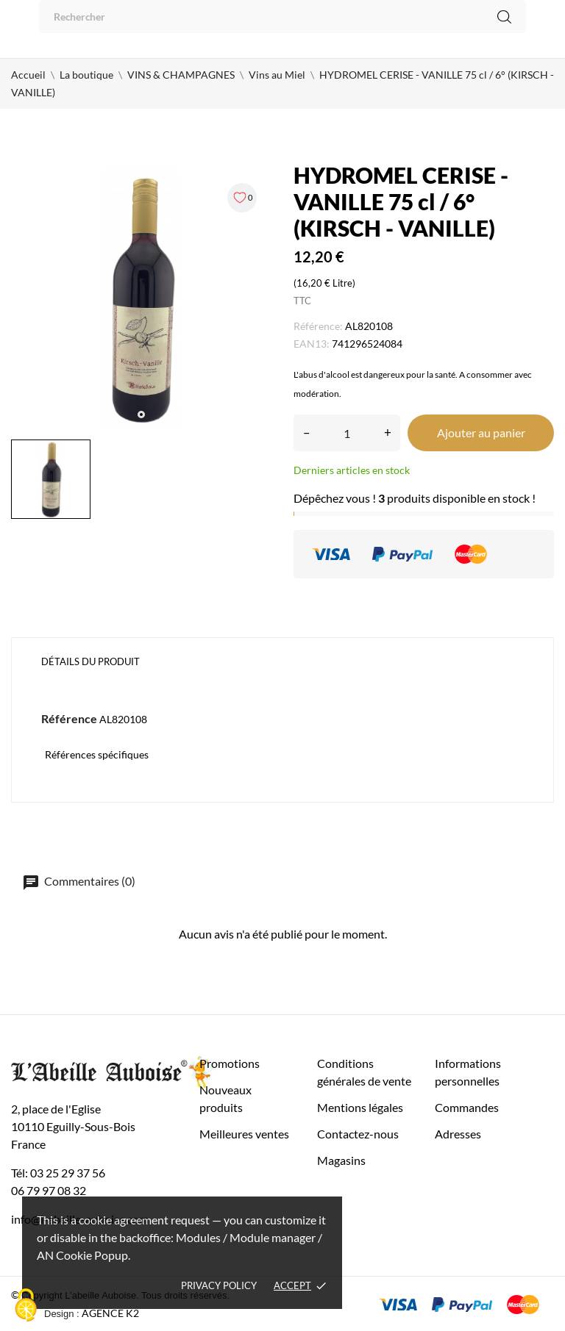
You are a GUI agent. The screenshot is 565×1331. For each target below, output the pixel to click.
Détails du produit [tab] (90, 661)
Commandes (467, 1107)
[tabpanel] (141, 298)
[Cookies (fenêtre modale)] (25, 1306)
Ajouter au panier (481, 433)
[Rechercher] (282, 16)
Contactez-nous (358, 1134)
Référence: (318, 326)
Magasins (341, 1160)
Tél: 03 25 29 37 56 (58, 1173)
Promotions (229, 1063)
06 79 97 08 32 (48, 1190)
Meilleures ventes (244, 1134)
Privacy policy (219, 1285)
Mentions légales (360, 1107)
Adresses (458, 1134)
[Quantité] (347, 433)
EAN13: (312, 343)
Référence (69, 718)
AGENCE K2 (110, 1313)
